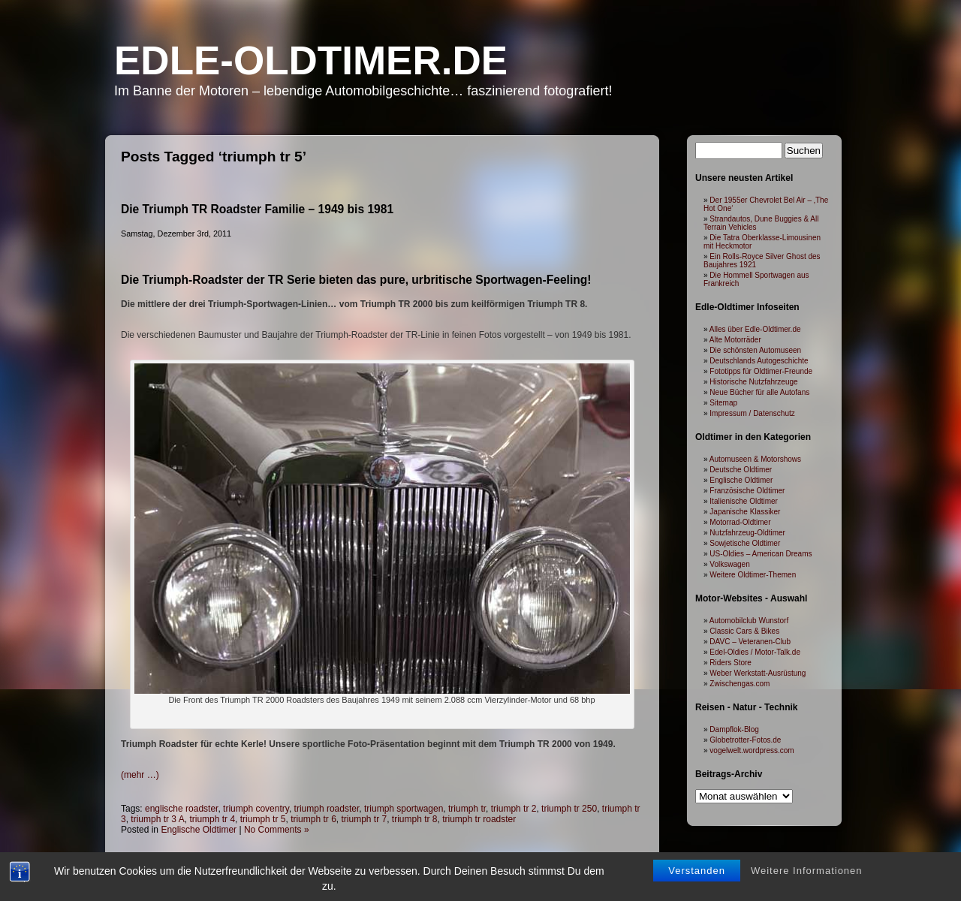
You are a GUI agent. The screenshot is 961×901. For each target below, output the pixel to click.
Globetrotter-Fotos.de (745, 740)
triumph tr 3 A (157, 819)
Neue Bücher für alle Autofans (759, 392)
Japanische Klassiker (744, 512)
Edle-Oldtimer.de (311, 60)
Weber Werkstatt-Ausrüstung (757, 673)
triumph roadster (327, 808)
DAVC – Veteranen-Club (750, 641)
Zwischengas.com (739, 684)
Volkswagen (729, 564)
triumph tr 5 (263, 819)
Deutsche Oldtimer (740, 470)
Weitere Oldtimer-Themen (752, 575)
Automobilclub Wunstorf (748, 620)
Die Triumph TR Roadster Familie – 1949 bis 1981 (257, 209)
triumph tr (467, 808)
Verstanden (696, 870)
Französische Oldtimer (747, 491)
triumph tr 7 (364, 819)
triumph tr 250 (569, 808)
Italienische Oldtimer (743, 501)
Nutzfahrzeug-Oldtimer (747, 533)
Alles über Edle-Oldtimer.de (755, 329)
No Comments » (276, 829)
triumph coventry (256, 808)
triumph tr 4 (212, 819)
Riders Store (730, 662)
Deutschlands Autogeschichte (758, 361)
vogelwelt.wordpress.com (751, 750)
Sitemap (723, 403)
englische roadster (181, 808)
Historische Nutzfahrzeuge (753, 382)
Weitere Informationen (807, 870)
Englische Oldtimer (198, 829)
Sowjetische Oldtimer (744, 543)
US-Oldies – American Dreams (760, 554)
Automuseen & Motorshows (755, 459)
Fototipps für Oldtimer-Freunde (760, 371)
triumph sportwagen (403, 808)
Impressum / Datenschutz (751, 413)
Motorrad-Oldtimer (739, 522)
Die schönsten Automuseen (755, 350)
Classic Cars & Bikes (744, 631)
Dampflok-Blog (734, 729)
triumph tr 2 (514, 808)
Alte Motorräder (735, 340)
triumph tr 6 (313, 819)
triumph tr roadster (479, 819)
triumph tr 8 (415, 819)
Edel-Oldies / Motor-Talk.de (754, 652)
